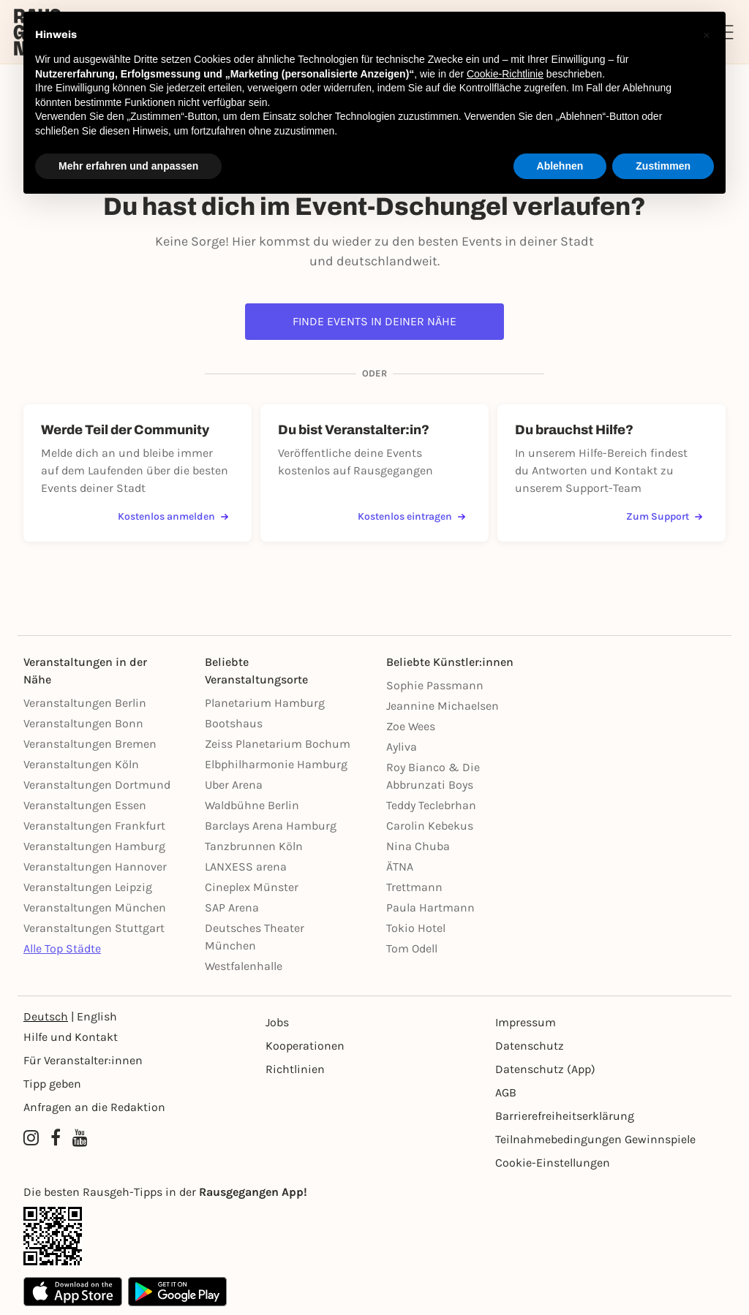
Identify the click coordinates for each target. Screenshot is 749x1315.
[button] (706, 35)
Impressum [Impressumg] (525, 1022)
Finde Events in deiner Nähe (374, 321)
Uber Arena (234, 785)
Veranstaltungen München (94, 907)
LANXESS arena (246, 866)
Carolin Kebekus (429, 826)
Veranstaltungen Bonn (83, 723)
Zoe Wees (410, 726)
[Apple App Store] (72, 1291)
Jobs (277, 1022)
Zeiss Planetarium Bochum (277, 744)
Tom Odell (411, 948)
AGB (505, 1092)
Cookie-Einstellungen (552, 1163)
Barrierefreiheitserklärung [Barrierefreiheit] (564, 1116)
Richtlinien (295, 1069)
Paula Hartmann (430, 907)
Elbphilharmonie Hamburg (276, 764)
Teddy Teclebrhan (431, 805)
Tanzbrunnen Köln (254, 846)
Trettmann (414, 887)
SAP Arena (232, 907)
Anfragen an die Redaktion (94, 1107)
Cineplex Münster (251, 887)
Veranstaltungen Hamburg (94, 846)
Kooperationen (305, 1046)
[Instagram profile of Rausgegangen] (31, 1138)
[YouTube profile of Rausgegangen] (80, 1138)
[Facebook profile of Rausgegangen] (55, 1138)
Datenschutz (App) (545, 1069)
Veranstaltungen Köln (81, 764)
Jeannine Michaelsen (442, 706)
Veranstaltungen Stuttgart (94, 928)
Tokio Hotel (415, 928)
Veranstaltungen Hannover (95, 866)
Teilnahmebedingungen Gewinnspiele (595, 1139)
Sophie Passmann (434, 685)
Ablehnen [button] (560, 166)
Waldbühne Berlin (252, 805)
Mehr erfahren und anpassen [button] (128, 166)
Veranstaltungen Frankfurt (94, 826)
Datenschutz (529, 1046)
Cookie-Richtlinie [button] (505, 74)
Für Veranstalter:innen (83, 1060)
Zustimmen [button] (663, 166)
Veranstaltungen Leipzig (87, 887)
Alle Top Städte (62, 948)
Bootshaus (234, 723)
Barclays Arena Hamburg (270, 826)
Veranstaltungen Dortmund (96, 785)
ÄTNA (399, 866)
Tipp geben (52, 1084)
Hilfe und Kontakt (70, 1037)
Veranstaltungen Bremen (90, 744)
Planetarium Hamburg (265, 703)
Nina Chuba (418, 846)
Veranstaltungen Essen (84, 805)
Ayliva (401, 747)
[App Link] (374, 1236)
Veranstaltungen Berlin (84, 703)
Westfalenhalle (243, 966)
